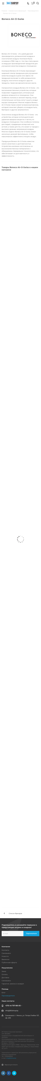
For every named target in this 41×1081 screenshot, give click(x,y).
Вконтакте (3, 1073)
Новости (5, 956)
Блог (3, 993)
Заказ (4, 971)
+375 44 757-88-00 (13, 1006)
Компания (6, 947)
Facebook (9, 1073)
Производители (8, 996)
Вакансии (5, 959)
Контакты (5, 950)
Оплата (4, 974)
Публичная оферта (9, 963)
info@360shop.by (11, 1011)
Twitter (14, 1073)
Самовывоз (6, 953)
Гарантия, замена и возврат (13, 984)
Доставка (5, 978)
